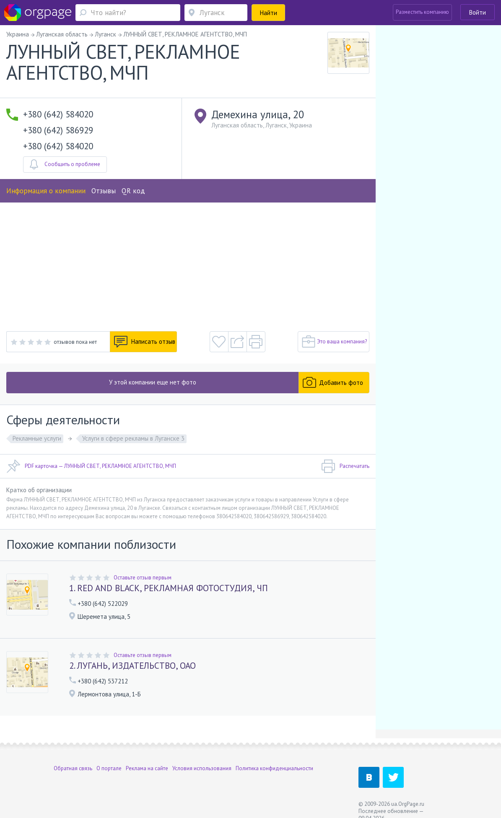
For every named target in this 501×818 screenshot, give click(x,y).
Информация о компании (46, 190)
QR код (133, 190)
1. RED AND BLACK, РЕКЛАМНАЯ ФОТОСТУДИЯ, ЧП (168, 588)
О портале (109, 768)
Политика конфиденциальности (274, 768)
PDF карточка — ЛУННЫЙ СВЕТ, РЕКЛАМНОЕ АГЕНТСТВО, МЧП (91, 466)
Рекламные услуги (37, 438)
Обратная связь (73, 768)
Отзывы (103, 190)
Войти (477, 12)
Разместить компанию (422, 12)
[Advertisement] (188, 265)
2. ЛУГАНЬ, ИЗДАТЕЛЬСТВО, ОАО (132, 665)
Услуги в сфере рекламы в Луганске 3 (133, 438)
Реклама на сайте (147, 768)
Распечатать (345, 466)
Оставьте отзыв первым (142, 577)
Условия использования (201, 768)
